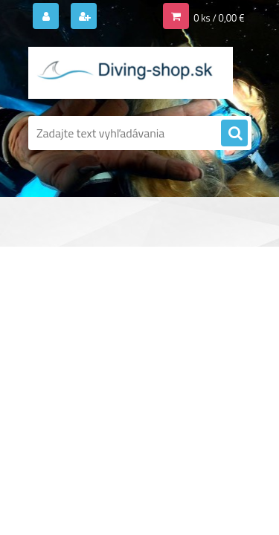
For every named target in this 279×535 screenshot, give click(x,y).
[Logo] (130, 73)
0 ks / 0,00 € (218, 17)
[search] (234, 134)
